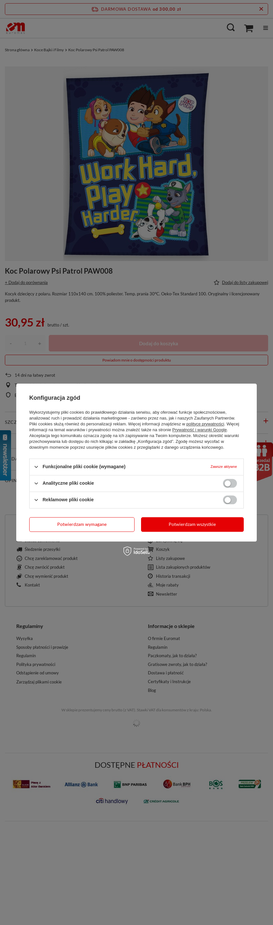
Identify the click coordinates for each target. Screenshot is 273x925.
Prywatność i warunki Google (199, 429)
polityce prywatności (205, 423)
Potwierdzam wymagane (82, 524)
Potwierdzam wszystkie (192, 524)
